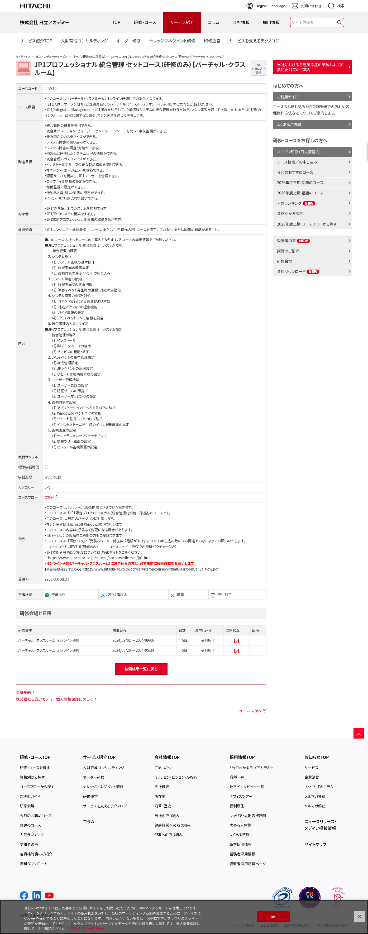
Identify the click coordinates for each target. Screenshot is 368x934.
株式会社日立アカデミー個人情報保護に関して (54, 699)
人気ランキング (296, 203)
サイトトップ (23, 57)
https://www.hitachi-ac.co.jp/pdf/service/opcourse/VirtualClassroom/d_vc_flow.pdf (150, 569)
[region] (184, 917)
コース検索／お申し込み (297, 162)
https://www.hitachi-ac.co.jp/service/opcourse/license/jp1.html (99, 557)
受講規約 (23, 692)
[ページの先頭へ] (358, 733)
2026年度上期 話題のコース (300, 192)
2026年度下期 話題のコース (300, 182)
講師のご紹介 (288, 250)
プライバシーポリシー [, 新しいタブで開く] (87, 929)
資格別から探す (290, 213)
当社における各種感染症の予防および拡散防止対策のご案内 (310, 67)
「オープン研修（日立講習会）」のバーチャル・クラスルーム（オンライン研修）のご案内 (124, 104)
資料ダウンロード (298, 271)
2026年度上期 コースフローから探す (307, 224)
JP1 (48, 487)
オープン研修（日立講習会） (89, 57)
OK (273, 917)
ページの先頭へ (250, 710)
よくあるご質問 (289, 124)
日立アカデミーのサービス (51, 57)
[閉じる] (359, 916)
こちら (49, 497)
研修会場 (284, 261)
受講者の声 (293, 240)
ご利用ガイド (287, 96)
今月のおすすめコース (295, 172)
